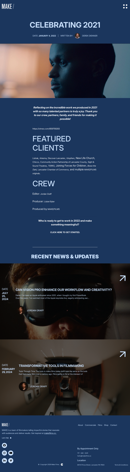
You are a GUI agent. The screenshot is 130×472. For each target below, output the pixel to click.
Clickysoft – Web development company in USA (62, 464)
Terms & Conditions (121, 465)
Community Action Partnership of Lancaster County (63, 162)
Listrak (35, 158)
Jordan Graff (46, 194)
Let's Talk (6, 438)
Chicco (35, 162)
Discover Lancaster (56, 158)
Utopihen (70, 158)
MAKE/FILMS (54, 209)
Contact (113, 425)
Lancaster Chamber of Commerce (53, 169)
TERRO (51, 166)
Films (100, 425)
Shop (106, 425)
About (80, 425)
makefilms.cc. (50, 433)
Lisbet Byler (49, 201)
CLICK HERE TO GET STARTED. (65, 232)
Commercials (90, 425)
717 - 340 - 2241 (82, 453)
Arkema (43, 158)
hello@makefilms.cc (84, 456)
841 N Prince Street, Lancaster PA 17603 (90, 465)
